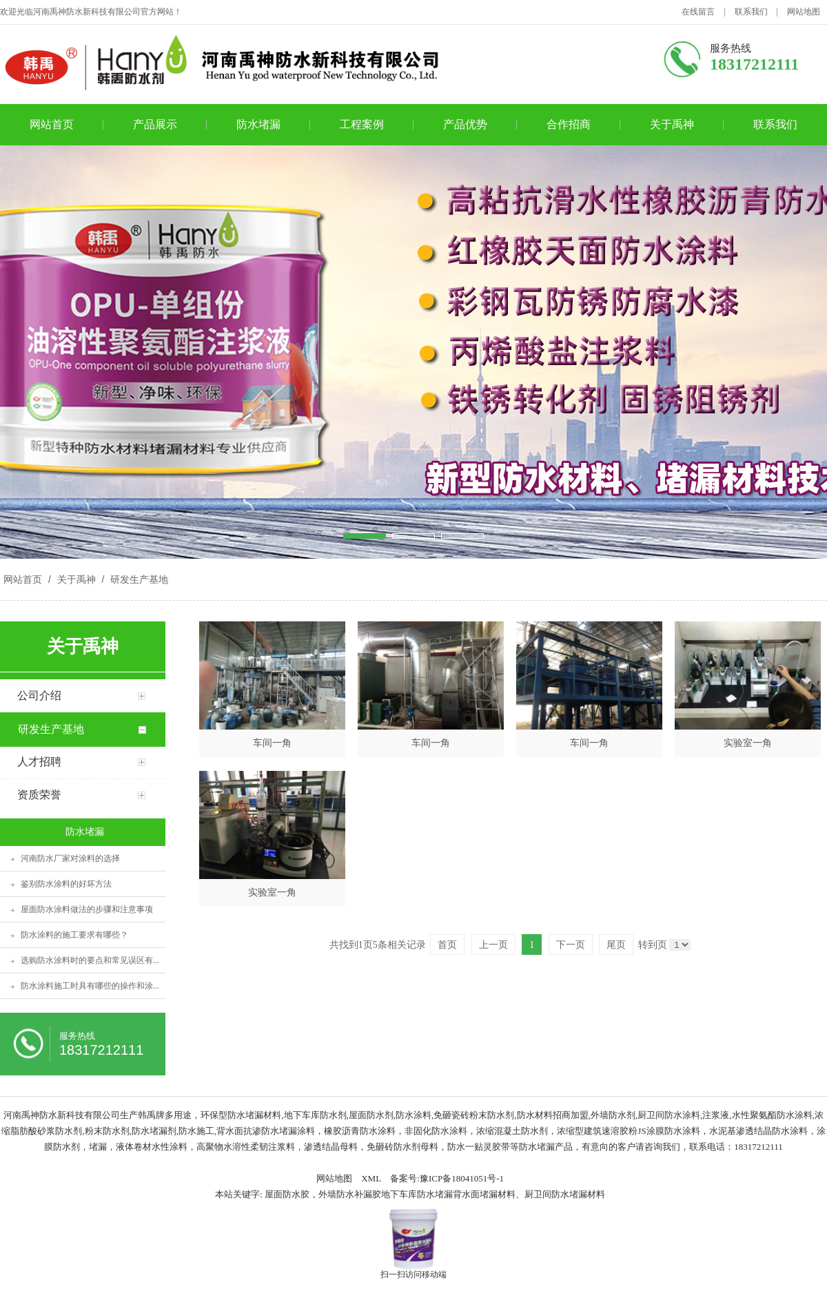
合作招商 (569, 124)
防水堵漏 (258, 124)
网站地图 (803, 12)
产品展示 (155, 124)
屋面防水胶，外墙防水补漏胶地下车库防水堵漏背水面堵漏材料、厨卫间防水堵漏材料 (435, 1194)
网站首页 (52, 124)
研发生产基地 (138, 579)
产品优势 (465, 124)
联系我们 (751, 12)
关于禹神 (672, 124)
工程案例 (362, 124)
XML (371, 1178)
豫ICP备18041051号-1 (462, 1178)
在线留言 (698, 12)
